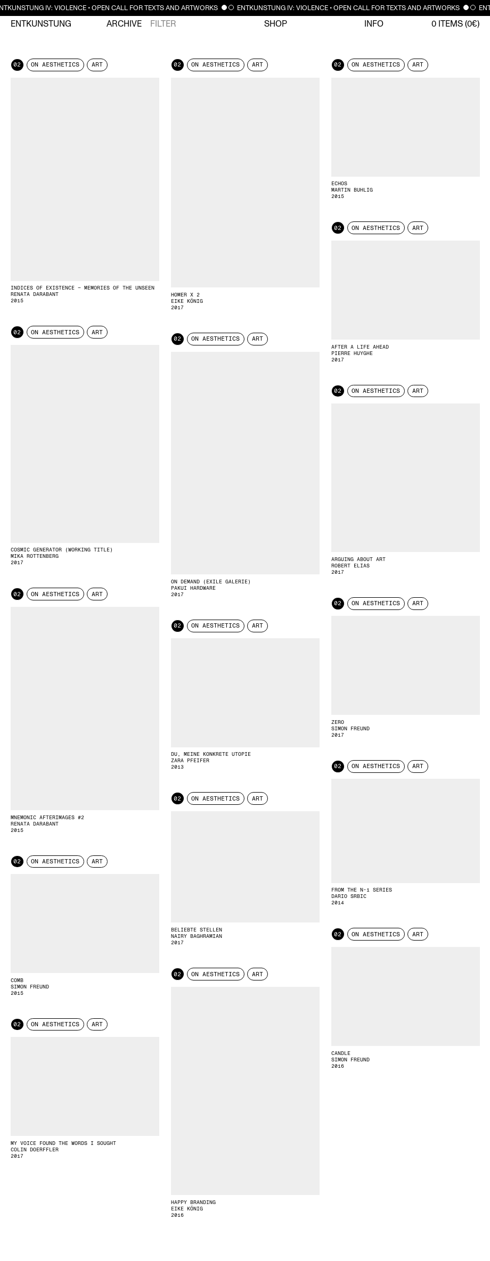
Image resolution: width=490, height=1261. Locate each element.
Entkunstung (41, 24)
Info (373, 24)
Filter (163, 24)
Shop (275, 24)
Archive (124, 24)
